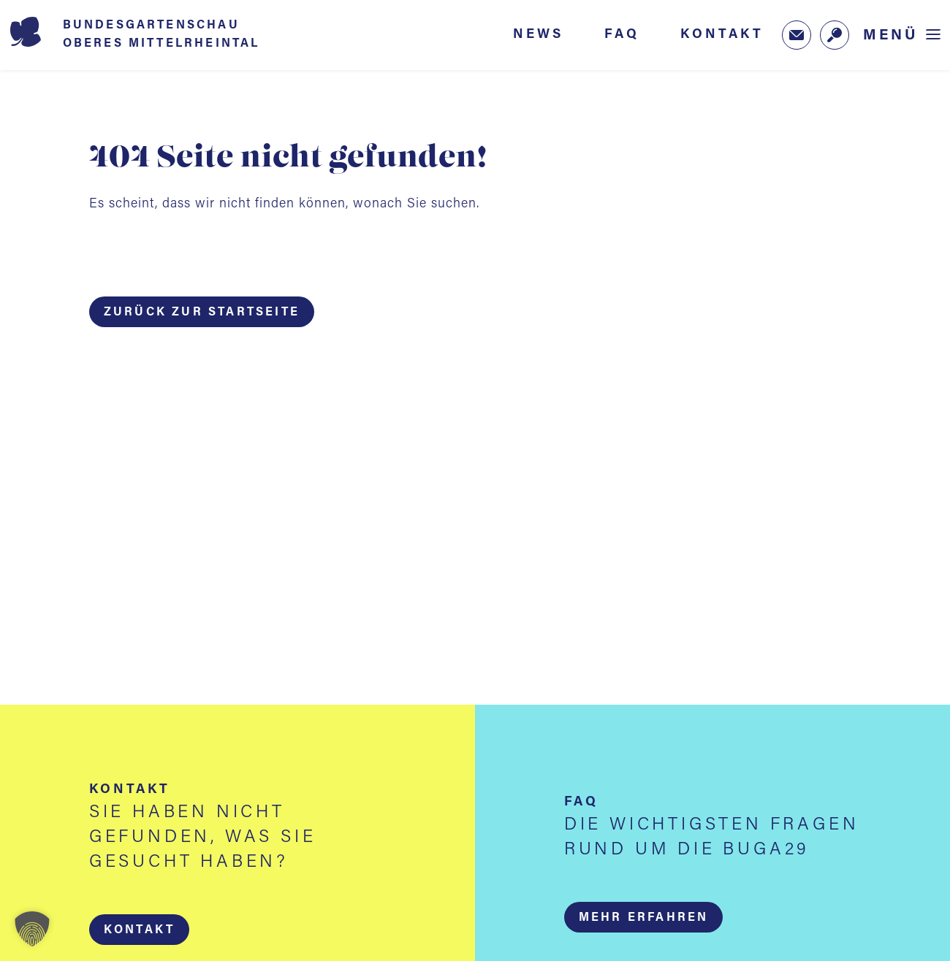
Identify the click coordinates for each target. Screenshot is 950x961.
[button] (139, 929)
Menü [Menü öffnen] (891, 35)
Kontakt (722, 34)
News (538, 34)
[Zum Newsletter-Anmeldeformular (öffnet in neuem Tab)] (796, 35)
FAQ (621, 34)
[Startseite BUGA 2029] (156, 35)
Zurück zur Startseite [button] (202, 312)
